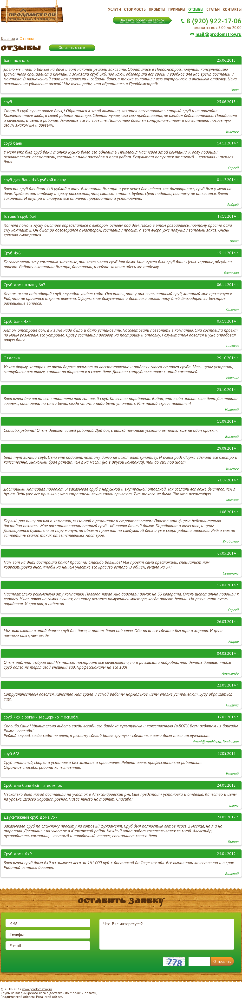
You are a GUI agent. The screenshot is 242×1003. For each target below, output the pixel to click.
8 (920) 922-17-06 (214, 20)
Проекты (157, 9)
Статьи (213, 9)
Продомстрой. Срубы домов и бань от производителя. (32, 12)
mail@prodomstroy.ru (219, 34)
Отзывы (195, 9)
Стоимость (135, 9)
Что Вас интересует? (166, 934)
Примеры (176, 9)
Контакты (232, 9)
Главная (8, 38)
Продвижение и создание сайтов (230, 993)
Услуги (114, 9)
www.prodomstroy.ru (37, 989)
